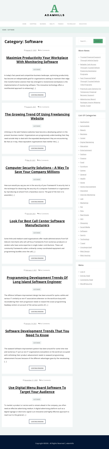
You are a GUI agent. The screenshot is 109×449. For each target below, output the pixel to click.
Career (82, 138)
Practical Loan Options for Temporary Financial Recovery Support (90, 92)
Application (84, 122)
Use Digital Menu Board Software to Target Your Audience (37, 389)
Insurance (84, 191)
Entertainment (86, 150)
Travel (82, 243)
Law (81, 199)
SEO (81, 219)
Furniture (84, 166)
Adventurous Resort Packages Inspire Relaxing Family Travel (90, 102)
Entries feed (85, 276)
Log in (82, 272)
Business (43, 24)
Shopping (33, 24)
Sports (82, 235)
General (83, 174)
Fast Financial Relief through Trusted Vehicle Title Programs (90, 81)
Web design (85, 251)
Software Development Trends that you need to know (37, 333)
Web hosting (85, 255)
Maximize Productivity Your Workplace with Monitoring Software (37, 60)
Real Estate (84, 215)
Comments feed (86, 280)
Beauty (83, 130)
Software (36, 69)
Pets (82, 211)
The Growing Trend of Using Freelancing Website (37, 116)
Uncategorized (86, 247)
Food (82, 162)
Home (24, 24)
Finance (60, 24)
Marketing (84, 203)
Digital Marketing (87, 142)
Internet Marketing (87, 195)
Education (83, 24)
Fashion (83, 154)
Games (83, 170)
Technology (71, 24)
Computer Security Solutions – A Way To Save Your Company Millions (37, 170)
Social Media (85, 227)
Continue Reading (38, 95)
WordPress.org (86, 284)
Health (52, 24)
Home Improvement (88, 187)
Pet (81, 207)
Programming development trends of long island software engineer (37, 279)
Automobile (84, 126)
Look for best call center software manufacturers (37, 223)
